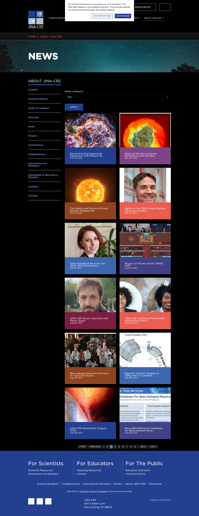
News (31, 126)
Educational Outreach (97, 483)
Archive (33, 195)
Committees (35, 145)
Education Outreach (138, 470)
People (32, 135)
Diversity (33, 117)
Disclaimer (155, 483)
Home (32, 36)
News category (74, 91)
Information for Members (37, 164)
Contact (33, 186)
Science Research (59, 18)
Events (134, 18)
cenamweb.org (99, 4)
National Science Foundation (94, 491)
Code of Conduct (38, 108)
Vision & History (38, 99)
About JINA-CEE (152, 18)
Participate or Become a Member (43, 176)
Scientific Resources (135, 7)
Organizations (36, 154)
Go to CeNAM (123, 16)
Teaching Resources (89, 470)
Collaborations (71, 483)
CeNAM (32, 89)
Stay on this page (102, 16)
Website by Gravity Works (157, 500)
